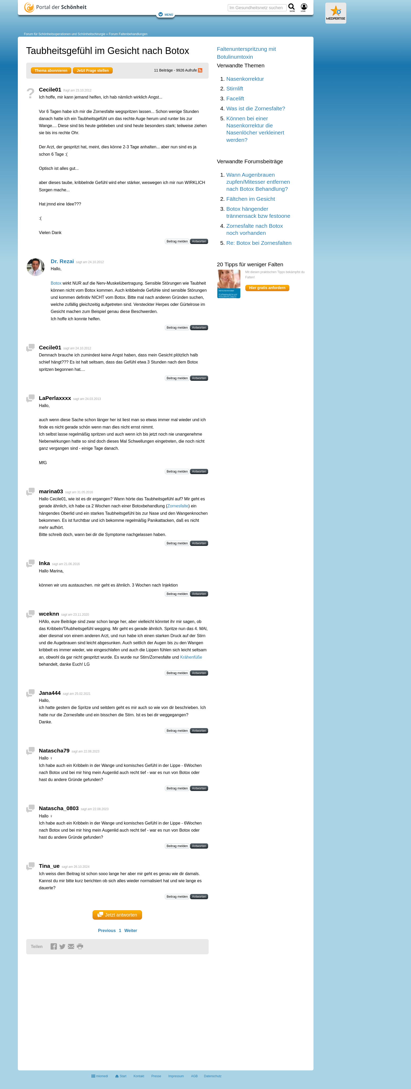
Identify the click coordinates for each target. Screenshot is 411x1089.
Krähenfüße (191, 657)
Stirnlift (234, 88)
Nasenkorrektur (245, 79)
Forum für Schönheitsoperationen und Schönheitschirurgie (64, 34)
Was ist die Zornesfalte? (255, 108)
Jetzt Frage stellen (93, 70)
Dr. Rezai (62, 261)
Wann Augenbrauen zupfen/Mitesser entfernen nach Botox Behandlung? (258, 182)
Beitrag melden (177, 241)
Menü (165, 14)
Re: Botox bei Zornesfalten (259, 243)
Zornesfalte (177, 506)
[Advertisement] (107, 1010)
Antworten (199, 241)
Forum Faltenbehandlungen (128, 34)
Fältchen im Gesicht (250, 199)
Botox (56, 283)
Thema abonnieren (51, 70)
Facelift (235, 98)
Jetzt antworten (117, 915)
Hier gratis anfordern (267, 288)
